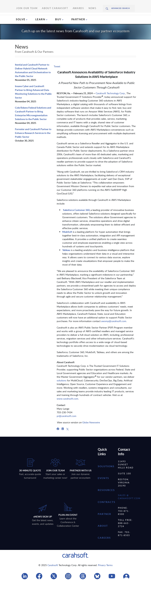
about (103, 535)
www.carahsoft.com (67, 408)
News (83, 3)
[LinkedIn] (63, 438)
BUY (58, 29)
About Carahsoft (55, 3)
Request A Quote (125, 17)
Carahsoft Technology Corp (110, 103)
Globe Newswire (91, 432)
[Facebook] (58, 438)
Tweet (57, 76)
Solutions (106, 476)
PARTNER (78, 29)
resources (106, 500)
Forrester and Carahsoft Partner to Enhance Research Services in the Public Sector (33, 142)
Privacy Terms (105, 575)
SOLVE (20, 29)
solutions (61, 390)
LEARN (40, 29)
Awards (72, 3)
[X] (67, 438)
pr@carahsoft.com (66, 425)
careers (104, 547)
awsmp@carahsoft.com (113, 331)
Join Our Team (33, 3)
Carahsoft (52, 575)
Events (103, 488)
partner (104, 523)
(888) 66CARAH (95, 17)
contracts (106, 511)
